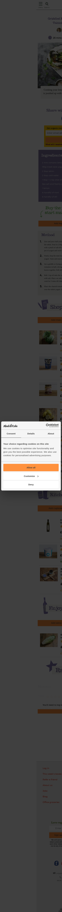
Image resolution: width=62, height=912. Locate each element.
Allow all (31, 467)
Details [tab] (31, 433)
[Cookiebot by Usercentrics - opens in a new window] (46, 425)
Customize (31, 476)
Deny (31, 484)
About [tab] (51, 433)
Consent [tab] (11, 433)
